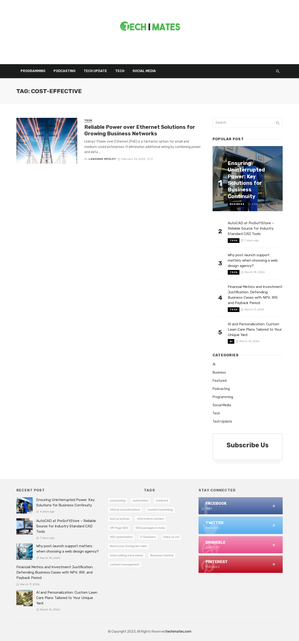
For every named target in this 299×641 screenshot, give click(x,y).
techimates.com (178, 632)
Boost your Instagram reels (128, 546)
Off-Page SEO (119, 527)
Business (237, 204)
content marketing (160, 509)
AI (231, 341)
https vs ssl (171, 537)
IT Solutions (148, 537)
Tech (119, 71)
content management (124, 564)
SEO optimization (121, 537)
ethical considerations (125, 509)
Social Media (144, 71)
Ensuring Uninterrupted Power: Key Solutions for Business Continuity (246, 179)
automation (140, 500)
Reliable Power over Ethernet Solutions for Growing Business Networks (139, 130)
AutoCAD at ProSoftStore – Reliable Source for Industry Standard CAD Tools (251, 228)
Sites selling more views (126, 555)
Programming (33, 71)
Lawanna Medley (102, 159)
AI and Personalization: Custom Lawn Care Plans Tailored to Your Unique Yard (255, 329)
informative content (150, 518)
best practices (120, 518)
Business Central (161, 555)
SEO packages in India (150, 527)
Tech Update (95, 71)
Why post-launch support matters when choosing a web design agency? (253, 260)
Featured (220, 381)
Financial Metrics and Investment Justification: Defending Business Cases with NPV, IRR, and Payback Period (255, 295)
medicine (162, 500)
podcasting (117, 500)
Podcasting (64, 71)
